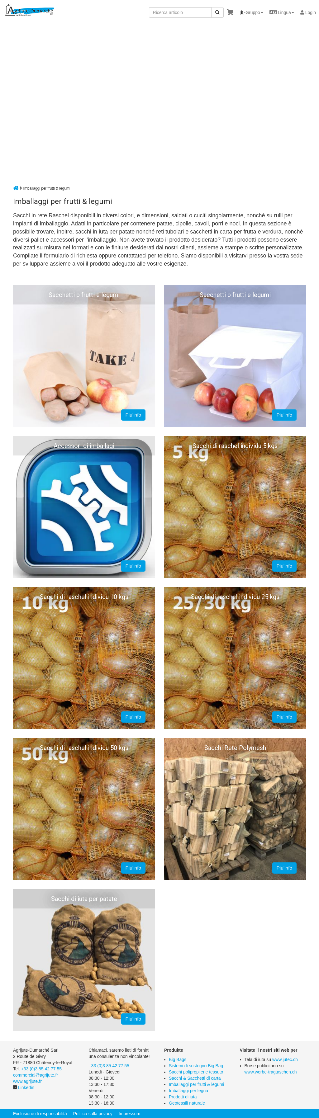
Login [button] (308, 12)
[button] (251, 12)
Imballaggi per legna (188, 1090)
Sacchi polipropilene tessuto (196, 1071)
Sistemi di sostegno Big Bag (196, 1065)
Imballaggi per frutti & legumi (196, 1084)
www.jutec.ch (285, 1059)
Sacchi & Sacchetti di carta (195, 1078)
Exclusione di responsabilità (40, 1113)
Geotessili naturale (187, 1103)
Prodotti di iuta (183, 1096)
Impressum (129, 1113)
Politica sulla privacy (92, 1113)
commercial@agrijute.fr (35, 1075)
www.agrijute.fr (27, 1081)
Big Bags (177, 1059)
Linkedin (26, 1087)
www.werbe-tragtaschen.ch (271, 1071)
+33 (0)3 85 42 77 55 (41, 1068)
